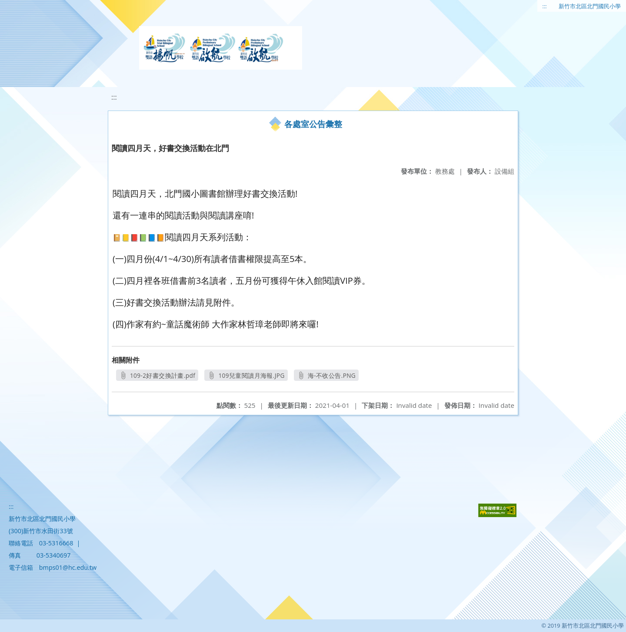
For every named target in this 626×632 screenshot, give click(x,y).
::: (545, 6)
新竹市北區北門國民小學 (590, 6)
